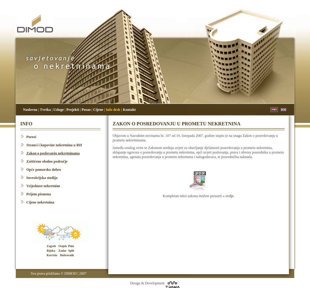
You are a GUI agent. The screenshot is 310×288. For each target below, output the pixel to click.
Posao (86, 110)
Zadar (62, 250)
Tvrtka (45, 110)
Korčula (52, 255)
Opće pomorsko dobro (43, 169)
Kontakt (129, 110)
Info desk (113, 110)
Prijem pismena (38, 194)
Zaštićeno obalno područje (47, 161)
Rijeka (51, 250)
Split (71, 250)
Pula (71, 246)
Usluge (58, 110)
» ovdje (228, 196)
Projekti (72, 110)
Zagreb (51, 246)
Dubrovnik (67, 255)
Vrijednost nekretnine (43, 186)
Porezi (31, 137)
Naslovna (30, 110)
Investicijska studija (42, 178)
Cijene (98, 110)
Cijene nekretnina (40, 202)
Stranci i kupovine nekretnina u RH (54, 145)
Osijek (62, 246)
